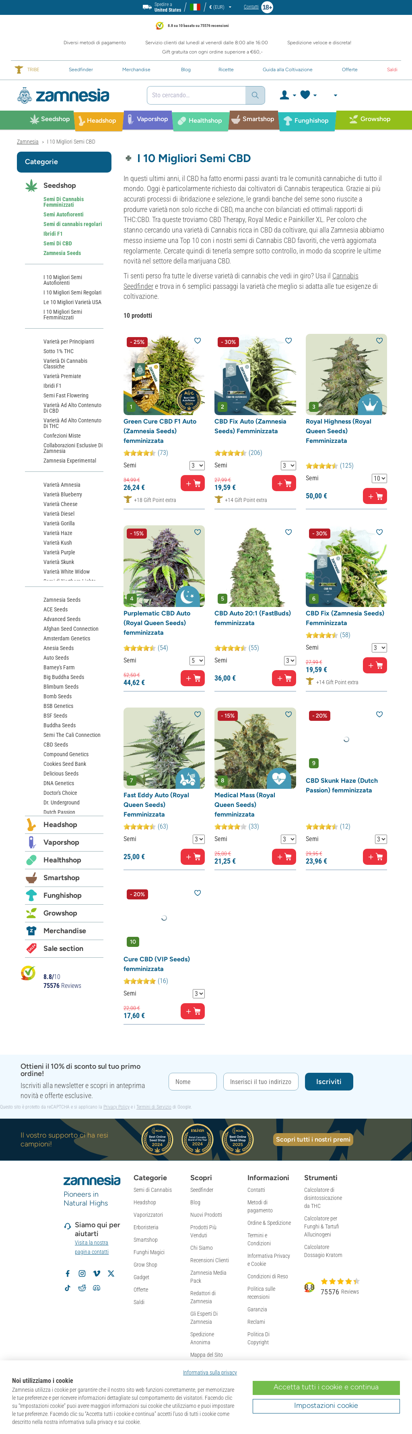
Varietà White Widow (66, 571)
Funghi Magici (149, 1252)
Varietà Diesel (58, 513)
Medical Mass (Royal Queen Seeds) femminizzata (244, 804)
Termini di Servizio (153, 1107)
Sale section (63, 948)
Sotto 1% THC (58, 351)
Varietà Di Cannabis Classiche (65, 364)
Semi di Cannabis (153, 1190)
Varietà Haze (57, 533)
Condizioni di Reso (267, 1276)
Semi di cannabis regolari (72, 224)
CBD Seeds (55, 744)
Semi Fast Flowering (66, 395)
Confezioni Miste (62, 435)
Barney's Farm (59, 667)
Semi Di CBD (57, 243)
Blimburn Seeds (60, 686)
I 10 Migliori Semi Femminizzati (62, 315)
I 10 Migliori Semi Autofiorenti (62, 280)
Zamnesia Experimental (69, 460)
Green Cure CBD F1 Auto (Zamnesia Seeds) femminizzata (160, 431)
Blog (195, 1202)
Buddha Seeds (59, 725)
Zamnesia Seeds (62, 253)
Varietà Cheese (60, 504)
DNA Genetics (58, 783)
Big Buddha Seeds (63, 677)
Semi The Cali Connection (72, 735)
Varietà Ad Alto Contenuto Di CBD (72, 408)
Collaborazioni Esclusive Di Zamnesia (73, 448)
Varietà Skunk (58, 562)
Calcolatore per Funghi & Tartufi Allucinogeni (321, 1226)
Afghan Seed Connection (71, 628)
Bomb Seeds (57, 696)
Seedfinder (201, 1190)
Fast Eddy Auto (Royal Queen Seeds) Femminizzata (156, 804)
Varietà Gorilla (59, 523)
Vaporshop (61, 842)
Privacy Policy (116, 1107)
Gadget (141, 1277)
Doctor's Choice (60, 793)
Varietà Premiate (62, 376)
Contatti (256, 1190)
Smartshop (61, 877)
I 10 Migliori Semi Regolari (72, 292)
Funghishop (62, 895)
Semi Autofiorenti (63, 214)
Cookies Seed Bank (64, 764)
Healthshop (62, 860)
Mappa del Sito (206, 1355)
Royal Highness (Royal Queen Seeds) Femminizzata (338, 431)
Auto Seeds (56, 657)
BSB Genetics (58, 706)
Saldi (139, 1302)
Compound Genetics (66, 754)
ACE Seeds (55, 609)
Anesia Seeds (58, 648)
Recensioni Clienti (209, 1260)
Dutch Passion (59, 812)
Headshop (60, 824)
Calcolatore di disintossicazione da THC (323, 1198)
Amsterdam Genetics (66, 638)
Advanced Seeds (61, 619)
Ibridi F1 (53, 233)
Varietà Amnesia (61, 484)
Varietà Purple (59, 552)
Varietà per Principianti (68, 341)
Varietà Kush (57, 542)
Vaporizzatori (148, 1215)
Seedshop (59, 185)
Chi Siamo (201, 1248)
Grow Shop (145, 1264)
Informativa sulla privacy (210, 1372)
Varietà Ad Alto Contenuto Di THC (72, 423)
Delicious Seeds (60, 773)
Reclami (256, 1322)
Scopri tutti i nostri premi (313, 1139)
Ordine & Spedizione (269, 1223)
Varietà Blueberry (62, 494)
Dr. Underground (61, 802)
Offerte (141, 1289)
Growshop (60, 913)
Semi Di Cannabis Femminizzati (63, 202)
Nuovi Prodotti (206, 1215)
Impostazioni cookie (326, 1405)
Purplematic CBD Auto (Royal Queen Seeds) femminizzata (157, 622)
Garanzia (257, 1309)
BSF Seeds (55, 715)
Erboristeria (146, 1227)
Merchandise (64, 930)
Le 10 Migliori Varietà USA (72, 302)
